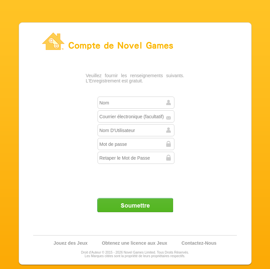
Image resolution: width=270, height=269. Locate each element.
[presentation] (136, 178)
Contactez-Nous (198, 243)
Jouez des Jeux (71, 243)
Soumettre (135, 205)
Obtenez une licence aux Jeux (134, 243)
